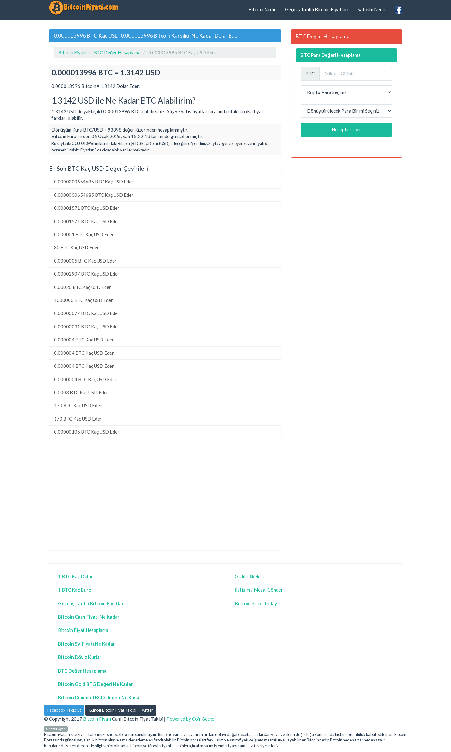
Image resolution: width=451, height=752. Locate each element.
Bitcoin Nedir (262, 9)
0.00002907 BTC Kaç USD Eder (86, 274)
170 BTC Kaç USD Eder (78, 405)
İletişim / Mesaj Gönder (259, 589)
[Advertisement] (165, 501)
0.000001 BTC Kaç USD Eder (84, 234)
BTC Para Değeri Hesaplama (331, 55)
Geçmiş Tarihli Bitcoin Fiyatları (317, 9)
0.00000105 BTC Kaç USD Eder (86, 432)
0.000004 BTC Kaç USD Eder (84, 339)
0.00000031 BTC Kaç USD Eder (86, 326)
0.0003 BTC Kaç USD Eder (81, 392)
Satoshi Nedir (372, 9)
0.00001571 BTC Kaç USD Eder (86, 208)
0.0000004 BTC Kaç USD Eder (85, 379)
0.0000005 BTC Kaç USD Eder (85, 260)
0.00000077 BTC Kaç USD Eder (86, 313)
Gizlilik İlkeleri (249, 576)
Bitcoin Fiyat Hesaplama (83, 630)
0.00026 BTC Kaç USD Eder (82, 287)
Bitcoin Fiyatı (97, 719)
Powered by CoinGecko (191, 719)
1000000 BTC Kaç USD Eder (83, 300)
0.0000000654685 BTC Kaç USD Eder (93, 181)
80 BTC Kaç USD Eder (76, 247)
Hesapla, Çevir (346, 129)
